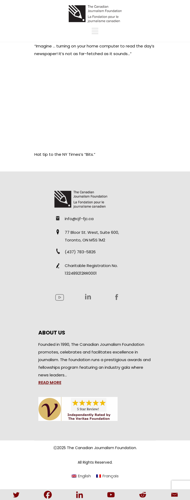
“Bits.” (89, 154)
